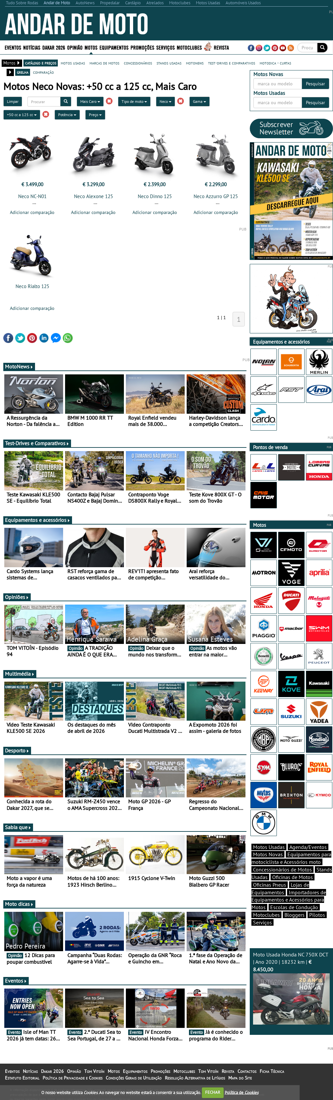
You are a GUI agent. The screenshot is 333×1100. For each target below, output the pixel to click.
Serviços (165, 47)
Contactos (247, 1071)
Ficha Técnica (272, 1071)
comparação (43, 72)
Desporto (17, 750)
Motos (91, 47)
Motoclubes (189, 47)
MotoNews (19, 366)
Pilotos (317, 914)
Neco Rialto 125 (32, 286)
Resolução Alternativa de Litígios (195, 1078)
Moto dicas (19, 904)
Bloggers (294, 914)
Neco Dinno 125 (155, 196)
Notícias (31, 47)
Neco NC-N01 (32, 196)
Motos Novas (268, 854)
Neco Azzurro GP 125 (216, 196)
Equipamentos (114, 47)
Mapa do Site (240, 1078)
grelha (22, 72)
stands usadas (169, 63)
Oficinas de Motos (292, 877)
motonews (195, 63)
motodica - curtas (275, 63)
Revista (221, 47)
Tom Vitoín (94, 1071)
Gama (199, 101)
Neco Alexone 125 (93, 196)
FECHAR (212, 1092)
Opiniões (17, 597)
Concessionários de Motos (282, 869)
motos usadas (73, 63)
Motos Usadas (269, 847)
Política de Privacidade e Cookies (72, 1078)
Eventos (13, 47)
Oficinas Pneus (269, 884)
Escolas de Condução (294, 907)
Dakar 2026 (53, 47)
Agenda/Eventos (308, 847)
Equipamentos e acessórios (37, 520)
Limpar (12, 101)
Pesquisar (315, 84)
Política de (241, 1092)
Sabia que (18, 827)
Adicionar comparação (32, 212)
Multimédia (20, 673)
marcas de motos (104, 63)
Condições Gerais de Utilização (134, 1078)
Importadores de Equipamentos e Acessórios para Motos (288, 900)
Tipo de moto (134, 101)
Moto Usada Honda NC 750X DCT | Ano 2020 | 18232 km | (291, 988)
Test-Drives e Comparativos (37, 443)
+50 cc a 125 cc (22, 114)
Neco (165, 101)
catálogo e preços (40, 63)
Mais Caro (90, 101)
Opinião (75, 47)
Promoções (142, 47)
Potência (67, 114)
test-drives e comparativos (231, 63)
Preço (95, 114)
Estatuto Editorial (22, 1078)
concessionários (138, 63)
